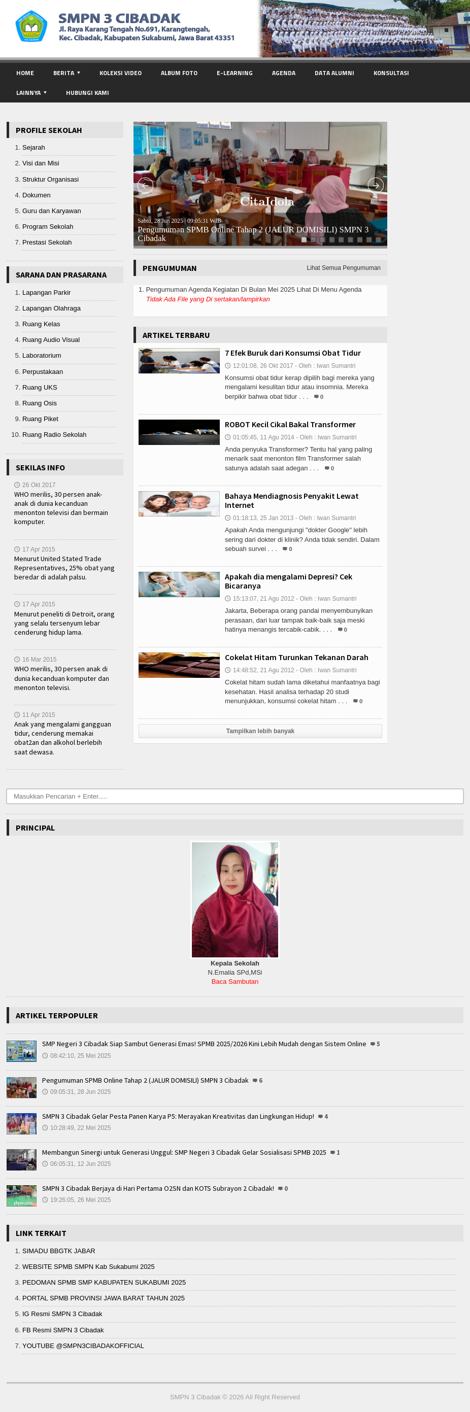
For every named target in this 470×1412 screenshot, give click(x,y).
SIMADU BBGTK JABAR (58, 1251)
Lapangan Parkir (46, 292)
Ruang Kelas (41, 324)
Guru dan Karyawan (51, 211)
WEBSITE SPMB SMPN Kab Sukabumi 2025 (88, 1266)
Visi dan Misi (40, 163)
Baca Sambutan (235, 981)
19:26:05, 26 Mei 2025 (76, 1199)
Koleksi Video (120, 73)
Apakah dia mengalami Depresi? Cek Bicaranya (288, 581)
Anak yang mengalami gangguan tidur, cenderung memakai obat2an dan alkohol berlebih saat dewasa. (62, 737)
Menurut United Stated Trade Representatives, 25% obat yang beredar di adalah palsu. (64, 567)
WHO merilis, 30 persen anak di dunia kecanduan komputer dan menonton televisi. (61, 678)
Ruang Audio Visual (51, 339)
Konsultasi (391, 73)
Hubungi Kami (87, 92)
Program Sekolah (47, 226)
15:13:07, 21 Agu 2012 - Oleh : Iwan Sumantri (291, 598)
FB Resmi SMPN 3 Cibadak (63, 1330)
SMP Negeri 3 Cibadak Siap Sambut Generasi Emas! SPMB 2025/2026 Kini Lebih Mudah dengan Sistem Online (204, 1043)
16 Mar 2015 (35, 659)
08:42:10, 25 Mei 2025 (76, 1055)
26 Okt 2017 (34, 485)
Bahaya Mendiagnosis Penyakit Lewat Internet (292, 500)
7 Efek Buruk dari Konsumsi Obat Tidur (293, 353)
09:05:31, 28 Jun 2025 (76, 1091)
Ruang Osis (39, 403)
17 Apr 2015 (34, 549)
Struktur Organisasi (50, 179)
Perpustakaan (42, 371)
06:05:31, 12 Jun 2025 (76, 1163)
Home (25, 73)
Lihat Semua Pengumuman (344, 267)
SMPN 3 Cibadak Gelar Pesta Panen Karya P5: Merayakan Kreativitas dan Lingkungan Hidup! (178, 1116)
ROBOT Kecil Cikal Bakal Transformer (290, 424)
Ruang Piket (40, 419)
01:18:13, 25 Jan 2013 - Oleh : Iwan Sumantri (290, 518)
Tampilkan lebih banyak (260, 731)
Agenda (283, 73)
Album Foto (179, 73)
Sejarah (33, 147)
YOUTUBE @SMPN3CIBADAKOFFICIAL (83, 1346)
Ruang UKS (39, 387)
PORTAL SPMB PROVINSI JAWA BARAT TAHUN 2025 (103, 1298)
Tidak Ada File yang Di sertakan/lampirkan (208, 299)
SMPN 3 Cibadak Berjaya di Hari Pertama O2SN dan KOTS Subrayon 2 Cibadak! (158, 1188)
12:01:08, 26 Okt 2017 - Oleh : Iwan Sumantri (290, 365)
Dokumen (36, 195)
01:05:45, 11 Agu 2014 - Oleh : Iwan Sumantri (291, 437)
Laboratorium (41, 355)
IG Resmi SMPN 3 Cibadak (62, 1314)
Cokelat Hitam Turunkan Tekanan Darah (296, 657)
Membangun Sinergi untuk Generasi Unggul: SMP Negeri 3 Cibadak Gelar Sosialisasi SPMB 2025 (184, 1152)
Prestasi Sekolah (47, 242)
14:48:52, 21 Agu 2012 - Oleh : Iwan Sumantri (291, 670)
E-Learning (235, 73)
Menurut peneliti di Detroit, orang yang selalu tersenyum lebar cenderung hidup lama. (64, 623)
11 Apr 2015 (34, 714)
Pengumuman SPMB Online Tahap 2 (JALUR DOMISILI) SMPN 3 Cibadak (253, 230)
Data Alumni (334, 73)
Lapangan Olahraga (51, 308)
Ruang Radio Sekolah (54, 434)
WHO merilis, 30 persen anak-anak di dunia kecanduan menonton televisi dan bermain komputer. (61, 508)
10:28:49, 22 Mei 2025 (76, 1127)
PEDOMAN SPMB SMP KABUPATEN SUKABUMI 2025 (104, 1282)
